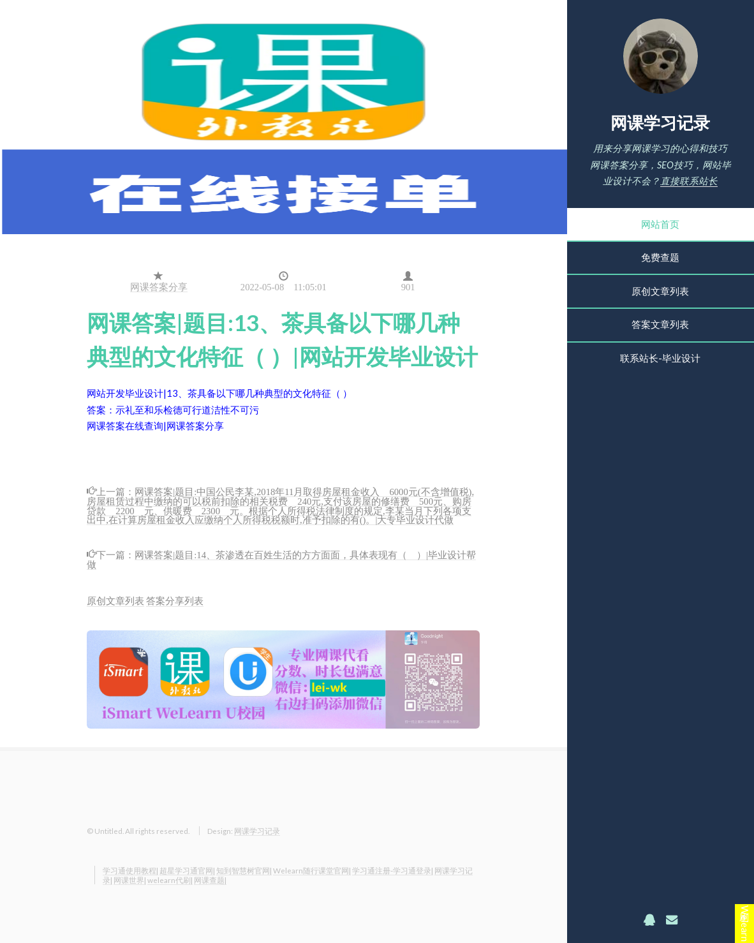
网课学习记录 (660, 122)
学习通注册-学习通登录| (392, 870)
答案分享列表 (174, 600)
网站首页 (660, 224)
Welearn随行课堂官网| (312, 870)
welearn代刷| (170, 879)
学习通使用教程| (130, 870)
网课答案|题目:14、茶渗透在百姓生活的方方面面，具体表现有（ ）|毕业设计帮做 (281, 558)
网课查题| (210, 879)
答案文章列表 (660, 324)
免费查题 (660, 257)
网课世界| (130, 879)
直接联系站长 (689, 180)
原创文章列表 (660, 291)
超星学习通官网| (187, 870)
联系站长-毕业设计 (660, 358)
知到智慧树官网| (244, 870)
